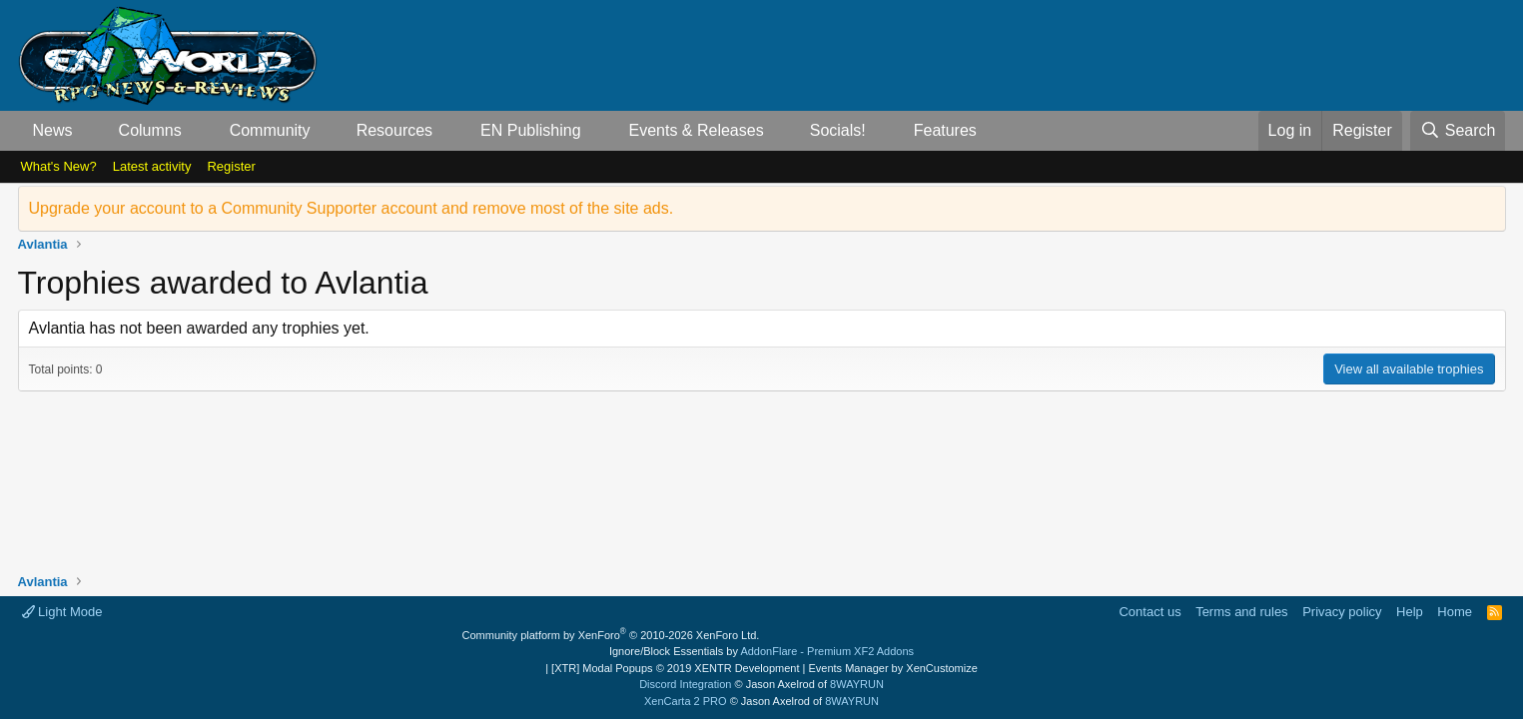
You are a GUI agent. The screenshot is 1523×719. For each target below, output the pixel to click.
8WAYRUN (857, 684)
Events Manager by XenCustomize (892, 668)
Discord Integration (685, 684)
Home (1454, 611)
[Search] (1458, 131)
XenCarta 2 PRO (685, 701)
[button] (88, 131)
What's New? (59, 166)
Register (231, 166)
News (53, 130)
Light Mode (62, 611)
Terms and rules (1241, 611)
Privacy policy (1341, 611)
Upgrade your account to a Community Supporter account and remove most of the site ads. (351, 208)
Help (1409, 611)
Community (270, 130)
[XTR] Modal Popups (675, 668)
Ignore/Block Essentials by (761, 651)
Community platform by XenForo (611, 635)
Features (945, 130)
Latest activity (152, 166)
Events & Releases (695, 130)
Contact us (1149, 611)
